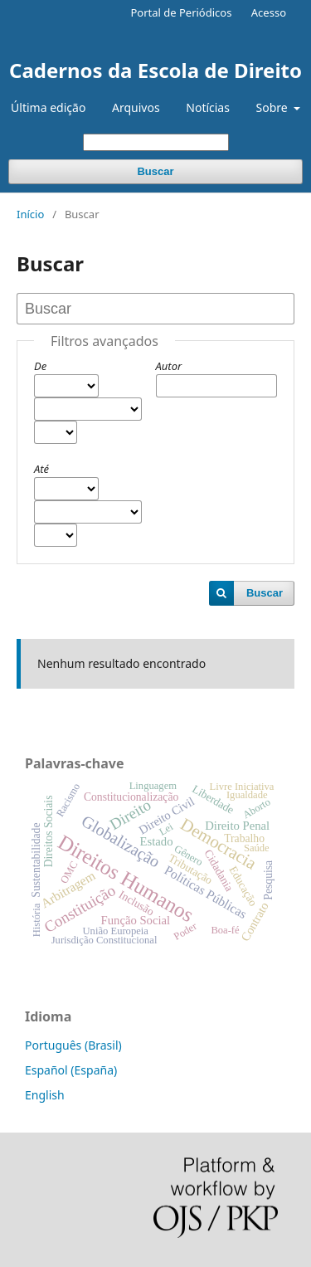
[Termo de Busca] (156, 142)
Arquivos (136, 107)
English (45, 1095)
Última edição (48, 107)
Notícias (208, 107)
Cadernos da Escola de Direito (155, 70)
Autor (169, 365)
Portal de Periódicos (180, 12)
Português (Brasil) (73, 1045)
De (40, 365)
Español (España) (71, 1070)
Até (41, 468)
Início (30, 214)
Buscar (155, 171)
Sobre (273, 107)
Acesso (268, 12)
